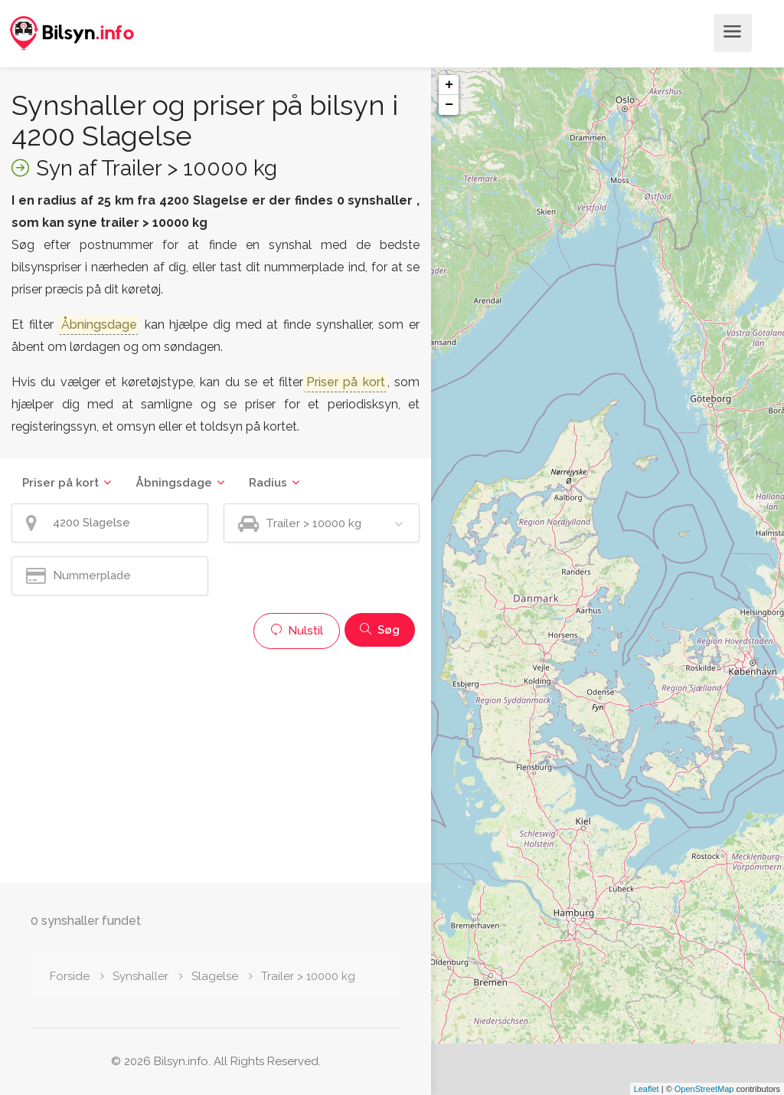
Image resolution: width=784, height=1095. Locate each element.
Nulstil (296, 631)
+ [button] (449, 85)
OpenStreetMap (704, 1088)
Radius (268, 483)
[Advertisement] (215, 764)
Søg (380, 630)
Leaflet (646, 1088)
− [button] (449, 105)
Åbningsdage (174, 483)
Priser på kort (60, 483)
